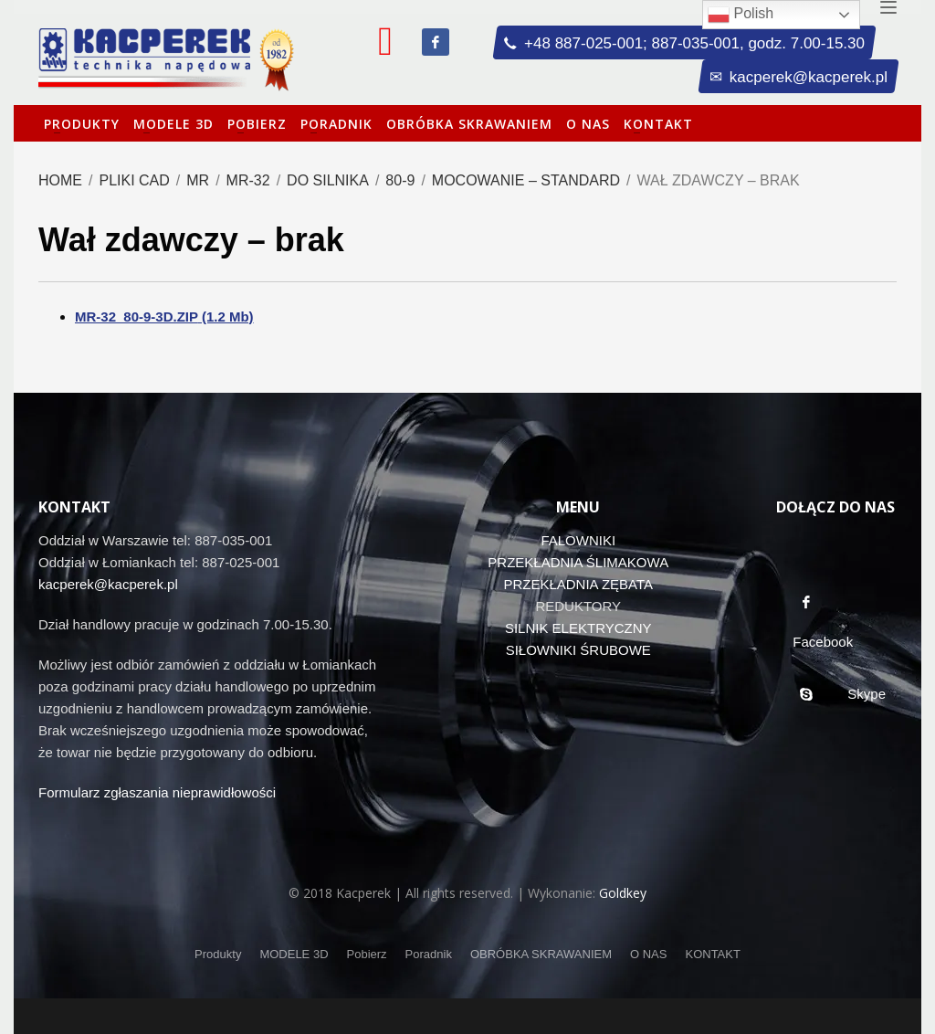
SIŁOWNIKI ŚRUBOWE (578, 650)
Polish (740, 15)
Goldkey (622, 893)
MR (197, 180)
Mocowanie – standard (526, 180)
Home (60, 180)
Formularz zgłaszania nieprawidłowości (157, 792)
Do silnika (328, 180)
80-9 (400, 180)
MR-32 (248, 180)
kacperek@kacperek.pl (108, 584)
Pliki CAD (134, 180)
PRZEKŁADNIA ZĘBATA (578, 584)
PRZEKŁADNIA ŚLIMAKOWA (578, 562)
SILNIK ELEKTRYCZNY (578, 628)
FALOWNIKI (578, 540)
